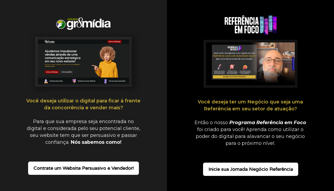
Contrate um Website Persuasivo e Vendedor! (83, 168)
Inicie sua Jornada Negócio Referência (250, 169)
